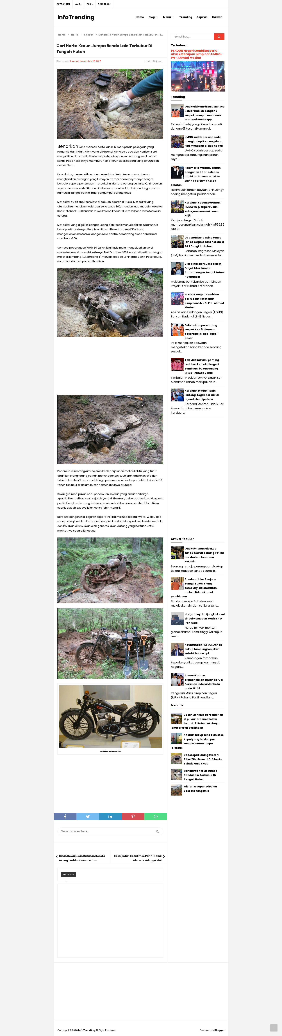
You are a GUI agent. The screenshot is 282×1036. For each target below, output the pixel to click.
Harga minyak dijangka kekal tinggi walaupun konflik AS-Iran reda (205, 618)
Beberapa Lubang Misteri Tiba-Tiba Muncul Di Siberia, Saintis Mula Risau (203, 759)
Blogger (219, 1030)
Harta (148, 61)
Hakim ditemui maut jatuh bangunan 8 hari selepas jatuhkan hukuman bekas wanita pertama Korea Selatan (196, 176)
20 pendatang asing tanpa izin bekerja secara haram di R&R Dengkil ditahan (204, 242)
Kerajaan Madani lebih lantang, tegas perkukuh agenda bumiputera (202, 395)
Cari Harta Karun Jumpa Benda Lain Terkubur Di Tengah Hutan (200, 775)
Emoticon (68, 874)
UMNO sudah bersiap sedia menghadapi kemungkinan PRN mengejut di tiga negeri (204, 141)
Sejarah (157, 61)
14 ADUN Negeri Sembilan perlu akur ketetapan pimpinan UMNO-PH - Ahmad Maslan (196, 54)
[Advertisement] (110, 366)
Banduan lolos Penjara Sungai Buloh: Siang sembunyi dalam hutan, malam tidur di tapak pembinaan (194, 587)
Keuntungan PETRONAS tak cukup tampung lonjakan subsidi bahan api (203, 649)
